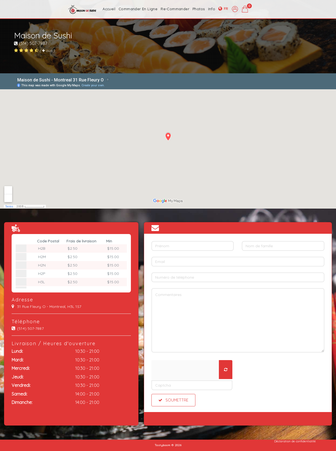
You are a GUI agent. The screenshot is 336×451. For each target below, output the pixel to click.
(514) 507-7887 (30, 43)
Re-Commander (175, 9)
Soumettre (173, 400)
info (211, 9)
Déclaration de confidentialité (295, 441)
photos (198, 9)
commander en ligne (137, 9)
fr (223, 8)
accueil (109, 9)
